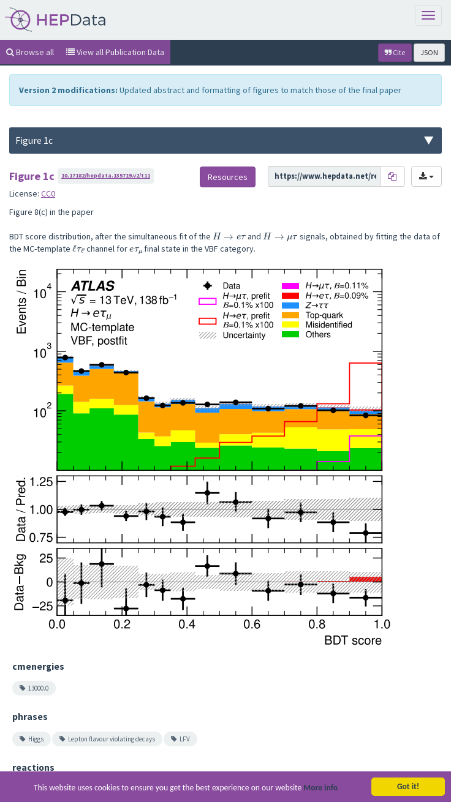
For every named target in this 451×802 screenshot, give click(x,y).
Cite (395, 52)
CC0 (48, 193)
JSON (429, 52)
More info (320, 788)
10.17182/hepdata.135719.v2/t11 (105, 175)
